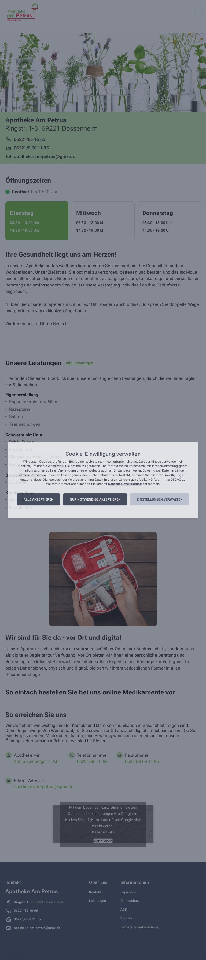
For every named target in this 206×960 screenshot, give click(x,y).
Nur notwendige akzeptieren (95, 499)
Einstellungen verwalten (160, 499)
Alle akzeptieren (39, 499)
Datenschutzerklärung (125, 484)
